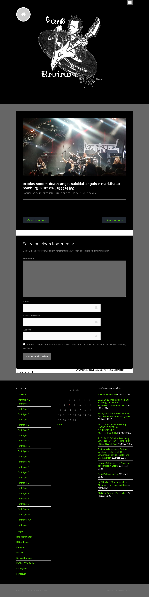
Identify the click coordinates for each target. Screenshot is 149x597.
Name (26, 301)
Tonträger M (23, 461)
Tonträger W (23, 514)
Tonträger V (23, 509)
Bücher (19, 552)
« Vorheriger (36, 220)
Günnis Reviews (40, 590)
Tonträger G (23, 435)
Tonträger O (23, 472)
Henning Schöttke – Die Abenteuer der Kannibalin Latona (114, 463)
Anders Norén (122, 590)
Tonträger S (23, 493)
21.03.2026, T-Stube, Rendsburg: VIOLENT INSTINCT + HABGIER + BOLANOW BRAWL (114, 440)
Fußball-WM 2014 (25, 563)
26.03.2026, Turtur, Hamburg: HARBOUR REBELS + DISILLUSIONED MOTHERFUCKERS (112, 428)
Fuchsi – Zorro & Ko (107, 394)
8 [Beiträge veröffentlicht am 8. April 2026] (69, 405)
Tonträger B (23, 409)
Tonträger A (23, 403)
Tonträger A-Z (23, 399)
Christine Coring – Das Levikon (112, 492)
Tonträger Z (23, 524)
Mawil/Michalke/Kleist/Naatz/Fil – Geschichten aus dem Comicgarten (114, 414)
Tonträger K (23, 451)
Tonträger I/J (23, 445)
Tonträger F (23, 430)
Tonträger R (23, 488)
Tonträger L (23, 456)
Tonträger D (23, 419)
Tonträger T (23, 498)
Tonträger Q (23, 482)
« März (60, 424)
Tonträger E (23, 424)
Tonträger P (23, 477)
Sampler (20, 531)
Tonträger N (23, 467)
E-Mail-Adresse (31, 315)
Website (27, 329)
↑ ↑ (131, 590)
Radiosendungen (24, 536)
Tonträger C (23, 414)
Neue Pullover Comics (108, 473)
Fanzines (20, 547)
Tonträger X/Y (24, 519)
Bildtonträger (22, 541)
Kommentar (29, 258)
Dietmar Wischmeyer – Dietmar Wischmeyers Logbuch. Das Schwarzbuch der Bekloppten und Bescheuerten (113, 452)
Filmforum (21, 573)
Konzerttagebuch (24, 557)
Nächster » (113, 220)
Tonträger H (23, 440)
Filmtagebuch (22, 568)
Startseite (21, 394)
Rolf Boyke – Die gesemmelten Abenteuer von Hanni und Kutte (113, 482)
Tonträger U (23, 503)
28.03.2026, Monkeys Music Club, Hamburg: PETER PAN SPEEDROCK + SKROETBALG (114, 402)
